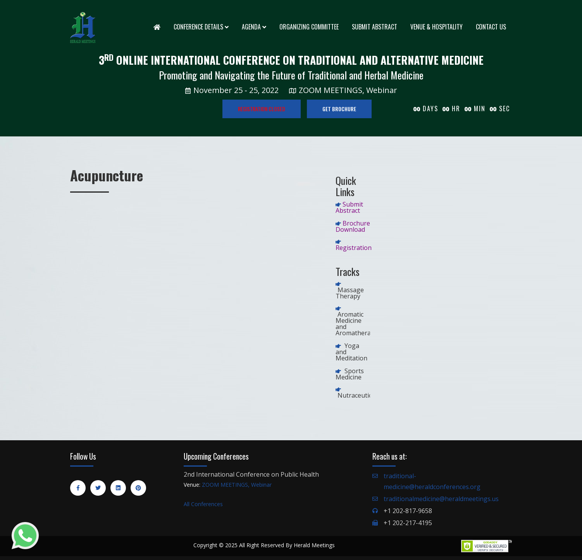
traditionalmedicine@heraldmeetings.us (441, 499)
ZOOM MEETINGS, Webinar (237, 484)
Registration (354, 247)
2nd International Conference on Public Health (251, 474)
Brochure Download (353, 226)
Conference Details (201, 26)
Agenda (254, 26)
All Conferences (203, 504)
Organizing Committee (309, 26)
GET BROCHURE (339, 109)
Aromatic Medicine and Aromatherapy (357, 323)
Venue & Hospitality (436, 26)
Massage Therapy (350, 293)
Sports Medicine (350, 374)
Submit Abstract (374, 26)
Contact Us (491, 26)
